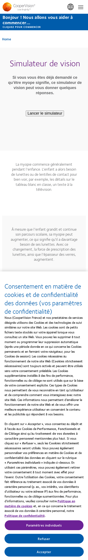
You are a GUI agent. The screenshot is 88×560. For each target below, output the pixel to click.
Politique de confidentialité (25, 515)
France (70, 7)
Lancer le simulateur (44, 113)
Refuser (44, 538)
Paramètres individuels (44, 525)
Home (6, 39)
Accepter (44, 551)
